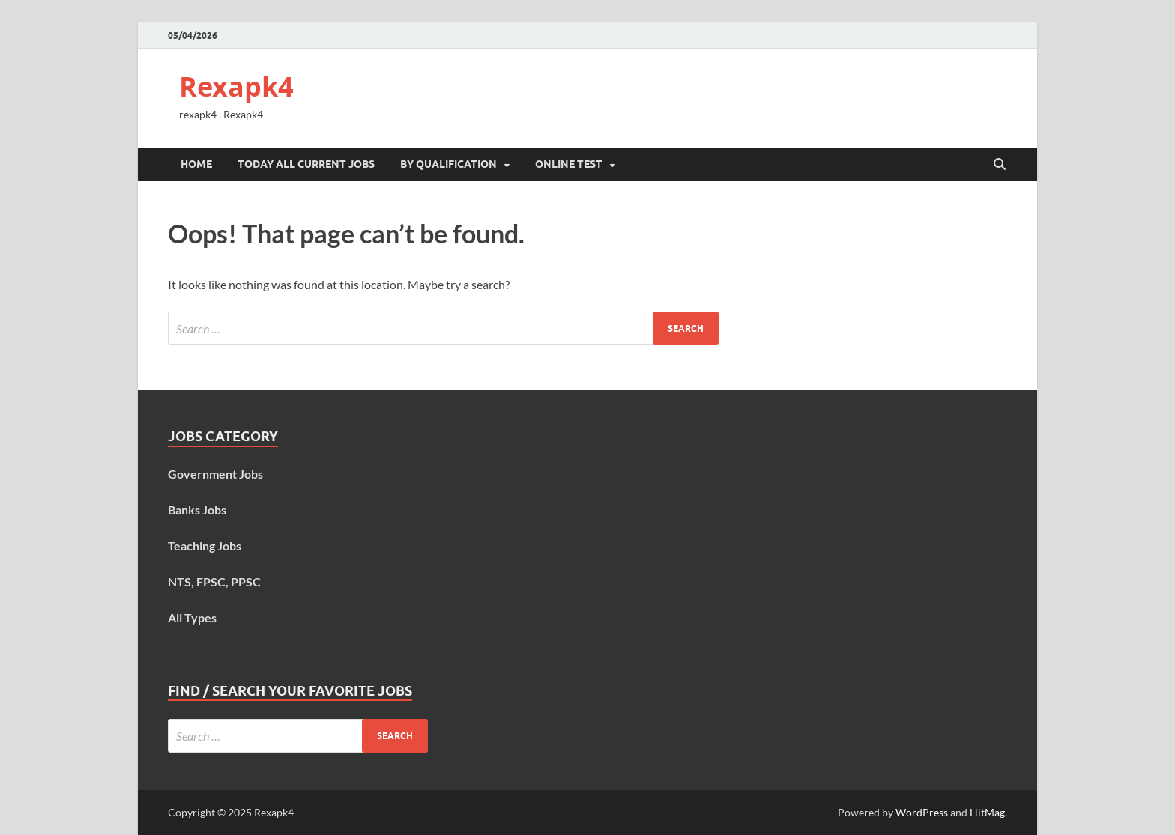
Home (196, 164)
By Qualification (448, 164)
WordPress (921, 812)
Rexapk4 (236, 86)
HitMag (987, 812)
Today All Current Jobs (306, 164)
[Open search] (999, 165)
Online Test (568, 164)
